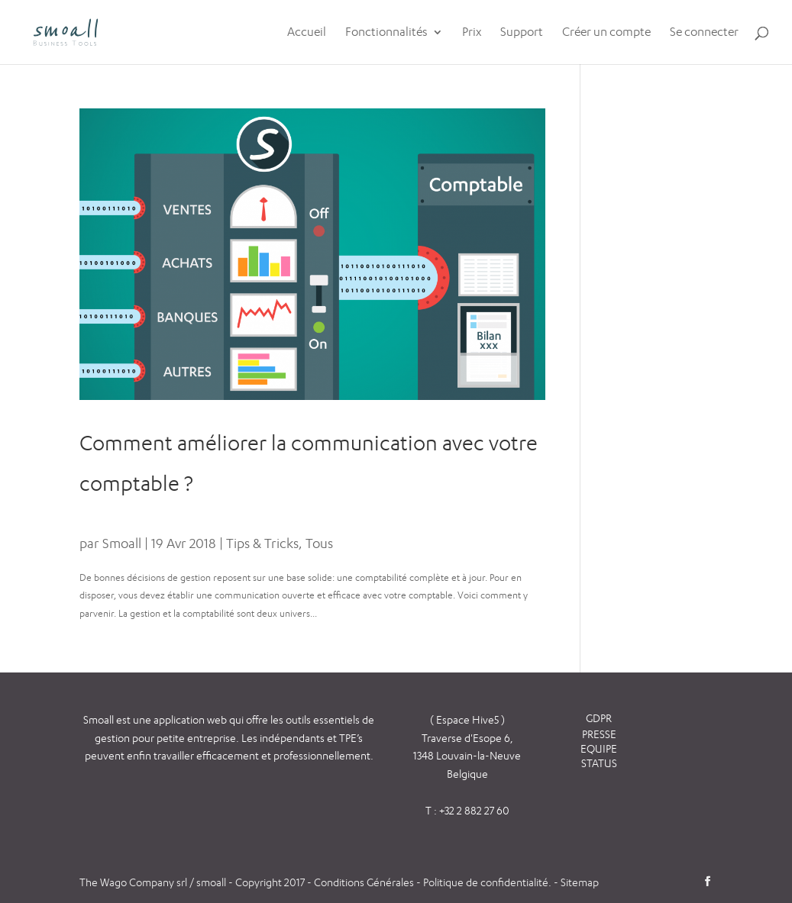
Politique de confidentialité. (487, 882)
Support (521, 33)
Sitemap (580, 882)
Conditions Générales (365, 882)
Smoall (121, 543)
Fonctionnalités (386, 33)
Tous (319, 543)
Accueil (306, 33)
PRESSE (599, 733)
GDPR (599, 717)
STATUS (599, 762)
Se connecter (704, 33)
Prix (471, 33)
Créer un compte (606, 33)
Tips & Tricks (262, 543)
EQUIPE (598, 748)
